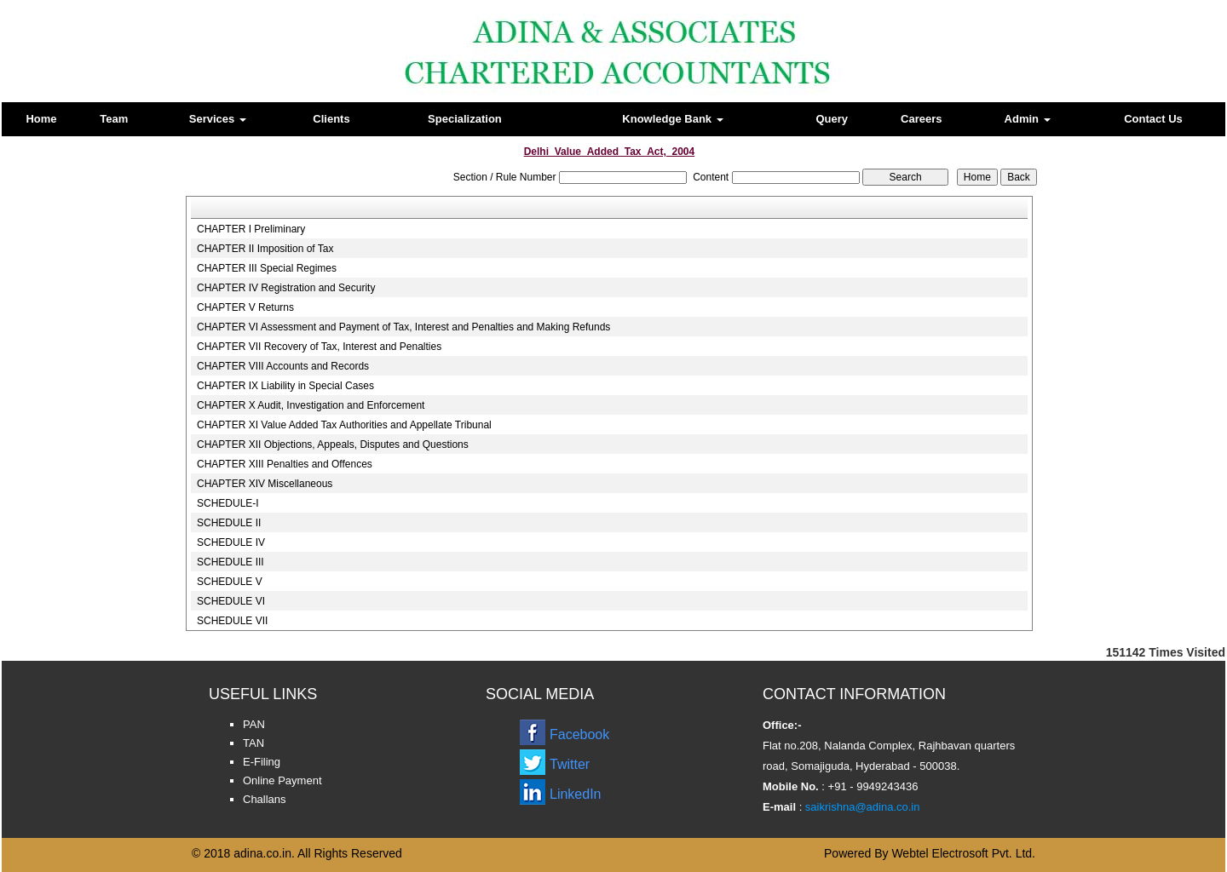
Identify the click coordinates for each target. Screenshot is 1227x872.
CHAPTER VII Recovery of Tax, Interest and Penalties (319, 347)
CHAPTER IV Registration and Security (286, 288)
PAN (254, 724)
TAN (253, 743)
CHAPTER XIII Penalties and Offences (284, 464)
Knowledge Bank (672, 118)
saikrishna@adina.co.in (860, 806)
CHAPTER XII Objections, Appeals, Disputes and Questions (333, 444)
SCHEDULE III (230, 562)
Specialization (465, 118)
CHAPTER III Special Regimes (267, 268)
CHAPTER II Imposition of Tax (265, 249)
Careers (921, 118)
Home (41, 118)
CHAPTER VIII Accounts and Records (283, 366)
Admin (1028, 118)
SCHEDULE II (229, 523)
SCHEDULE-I (228, 503)
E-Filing (261, 761)
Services (217, 118)
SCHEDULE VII (232, 621)
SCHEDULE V (229, 582)
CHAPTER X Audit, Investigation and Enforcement (310, 405)
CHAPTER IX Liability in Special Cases (285, 386)
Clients (331, 118)
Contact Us (1153, 118)
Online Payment (282, 780)
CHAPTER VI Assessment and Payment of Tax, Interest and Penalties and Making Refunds (403, 327)
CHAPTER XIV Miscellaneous (264, 484)
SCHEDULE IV (231, 542)
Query (831, 118)
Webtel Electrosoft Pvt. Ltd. (963, 853)
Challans (264, 799)
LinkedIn (576, 794)
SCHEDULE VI (231, 601)
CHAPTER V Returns (245, 307)
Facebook (579, 734)
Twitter (570, 764)
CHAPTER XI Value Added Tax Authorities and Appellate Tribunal (344, 425)
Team (114, 118)
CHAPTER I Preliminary (251, 229)
